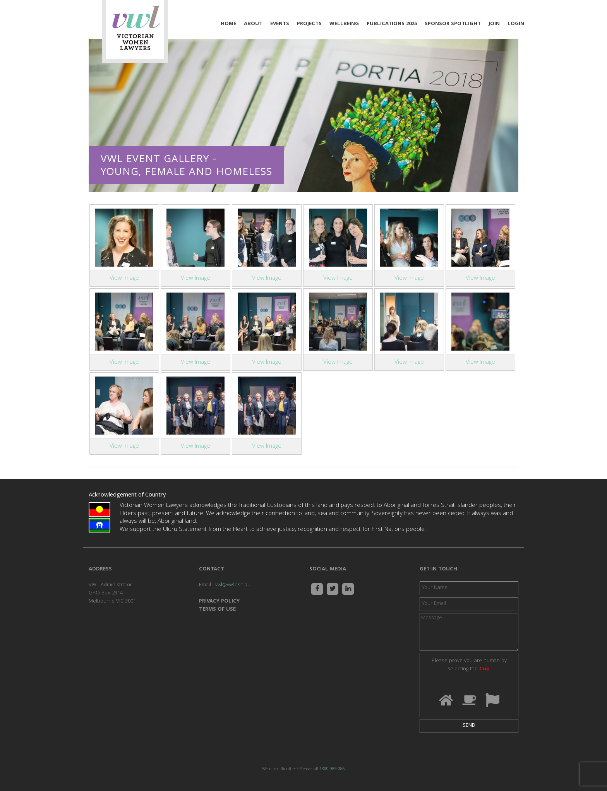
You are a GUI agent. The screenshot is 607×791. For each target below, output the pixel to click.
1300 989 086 (332, 769)
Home (228, 24)
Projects (309, 24)
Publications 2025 (392, 24)
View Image (124, 279)
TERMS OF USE (217, 609)
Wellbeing (344, 24)
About (253, 24)
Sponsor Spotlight (453, 24)
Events (279, 24)
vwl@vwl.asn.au (232, 585)
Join (494, 24)
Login (516, 24)
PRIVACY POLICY (219, 601)
